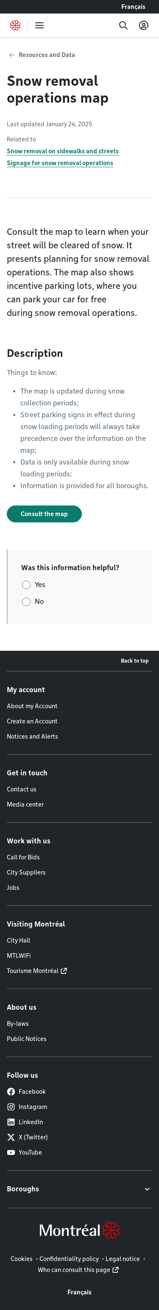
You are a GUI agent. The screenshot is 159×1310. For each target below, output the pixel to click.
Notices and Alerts (32, 736)
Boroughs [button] (23, 1189)
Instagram (27, 1107)
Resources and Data (47, 55)
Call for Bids (23, 857)
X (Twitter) (27, 1137)
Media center (25, 804)
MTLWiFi (19, 955)
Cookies (22, 1259)
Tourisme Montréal (33, 971)
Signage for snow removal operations (60, 163)
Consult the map (44, 514)
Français (133, 6)
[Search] (123, 25)
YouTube (24, 1152)
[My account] (143, 25)
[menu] (39, 25)
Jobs (13, 887)
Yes (40, 585)
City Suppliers (26, 872)
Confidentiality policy (69, 1259)
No (39, 602)
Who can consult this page (74, 1270)
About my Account (32, 706)
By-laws (18, 1023)
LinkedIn (25, 1122)
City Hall (18, 940)
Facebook (26, 1091)
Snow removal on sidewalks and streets (63, 151)
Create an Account (32, 721)
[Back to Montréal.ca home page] (15, 25)
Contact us (21, 789)
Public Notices (27, 1038)
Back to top (135, 661)
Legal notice (123, 1259)
